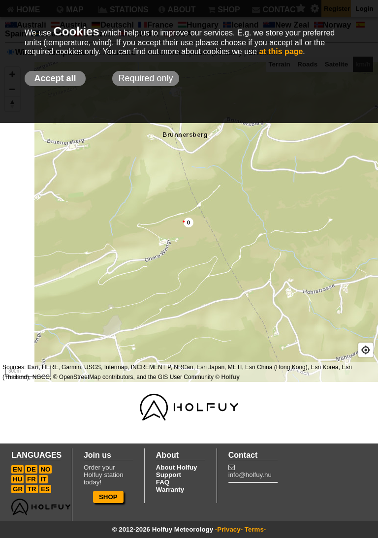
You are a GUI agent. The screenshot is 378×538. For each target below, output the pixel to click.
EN (17, 469)
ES (45, 489)
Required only (145, 78)
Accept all (55, 78)
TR (32, 489)
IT (43, 479)
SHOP (108, 497)
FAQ (162, 482)
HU (17, 479)
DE (31, 469)
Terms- (255, 529)
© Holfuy (227, 377)
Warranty (170, 489)
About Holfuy (176, 467)
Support (168, 474)
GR (18, 489)
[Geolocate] (365, 350)
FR (31, 479)
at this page (281, 51)
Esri (33, 367)
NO (45, 469)
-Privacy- (229, 529)
